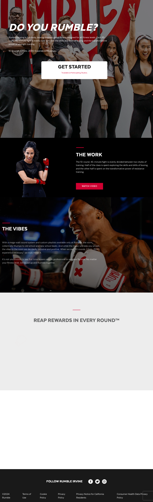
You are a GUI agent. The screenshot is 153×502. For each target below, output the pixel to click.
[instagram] (104, 481)
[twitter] (97, 481)
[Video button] (89, 188)
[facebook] (90, 481)
